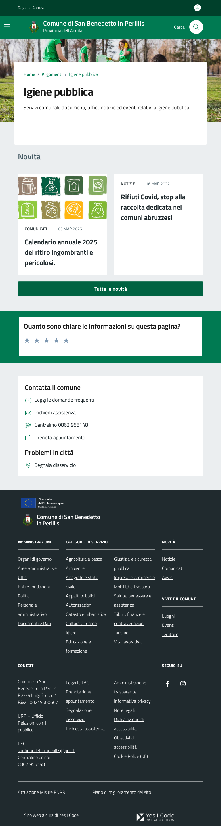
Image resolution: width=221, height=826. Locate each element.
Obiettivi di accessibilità (125, 742)
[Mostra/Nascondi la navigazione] (6, 26)
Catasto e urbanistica (86, 614)
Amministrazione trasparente (130, 687)
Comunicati (172, 568)
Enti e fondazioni (34, 586)
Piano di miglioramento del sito (121, 792)
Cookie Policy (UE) (131, 756)
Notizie (168, 558)
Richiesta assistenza (85, 728)
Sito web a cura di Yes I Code (51, 815)
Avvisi (167, 577)
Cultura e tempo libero (81, 628)
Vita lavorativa (128, 641)
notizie (128, 184)
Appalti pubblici (80, 595)
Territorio (170, 634)
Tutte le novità (110, 289)
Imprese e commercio (134, 577)
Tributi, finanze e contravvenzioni (129, 619)
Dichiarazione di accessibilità (129, 724)
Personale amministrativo (32, 609)
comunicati (36, 229)
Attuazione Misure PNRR (41, 792)
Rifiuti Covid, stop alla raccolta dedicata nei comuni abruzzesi (153, 207)
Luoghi (168, 615)
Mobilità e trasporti (132, 586)
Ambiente (75, 568)
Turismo (121, 632)
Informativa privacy (132, 700)
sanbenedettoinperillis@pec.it (46, 750)
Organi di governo (35, 558)
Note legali (124, 710)
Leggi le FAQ (78, 682)
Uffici (22, 577)
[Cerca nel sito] (196, 27)
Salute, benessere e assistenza (132, 600)
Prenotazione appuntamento (80, 696)
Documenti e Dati (34, 623)
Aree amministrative (37, 568)
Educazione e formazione (78, 646)
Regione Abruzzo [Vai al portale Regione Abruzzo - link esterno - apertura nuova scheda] (31, 8)
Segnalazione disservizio (79, 715)
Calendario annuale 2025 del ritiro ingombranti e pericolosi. (61, 252)
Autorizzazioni (79, 604)
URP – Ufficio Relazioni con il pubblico (32, 722)
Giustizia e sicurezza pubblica (133, 563)
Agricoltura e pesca (84, 558)
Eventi (168, 625)
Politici (24, 595)
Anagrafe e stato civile (82, 582)
